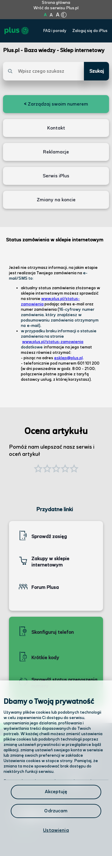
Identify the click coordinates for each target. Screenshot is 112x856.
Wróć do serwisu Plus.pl (56, 8)
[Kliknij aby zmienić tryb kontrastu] (63, 15)
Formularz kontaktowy (41, 798)
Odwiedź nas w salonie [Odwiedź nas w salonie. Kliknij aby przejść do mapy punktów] (47, 781)
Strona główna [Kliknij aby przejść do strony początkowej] (56, 2)
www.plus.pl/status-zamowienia (52, 342)
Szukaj (96, 71)
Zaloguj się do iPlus (90, 30)
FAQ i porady (54, 30)
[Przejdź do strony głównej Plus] (16, 30)
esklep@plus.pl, (69, 358)
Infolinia (24, 832)
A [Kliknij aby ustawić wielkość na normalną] (45, 15)
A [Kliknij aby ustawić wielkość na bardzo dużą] (57, 15)
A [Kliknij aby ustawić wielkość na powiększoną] (51, 15)
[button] (74, 469)
